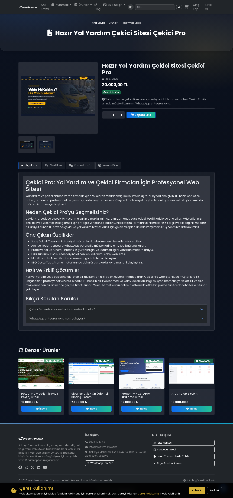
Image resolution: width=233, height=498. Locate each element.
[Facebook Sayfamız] (20, 467)
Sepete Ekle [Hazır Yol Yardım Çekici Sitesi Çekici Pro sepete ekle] (141, 115)
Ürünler (82, 5)
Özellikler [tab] (53, 165)
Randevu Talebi (165, 449)
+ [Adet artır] (121, 115)
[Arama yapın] (155, 7)
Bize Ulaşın (113, 5)
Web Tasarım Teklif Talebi (171, 456)
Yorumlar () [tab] (80, 165)
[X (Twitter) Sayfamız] (32, 467)
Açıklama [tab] (29, 165)
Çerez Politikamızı (149, 493)
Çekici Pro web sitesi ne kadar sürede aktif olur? (62, 309)
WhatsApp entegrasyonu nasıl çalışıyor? (57, 318)
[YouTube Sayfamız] (45, 467)
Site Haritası (163, 442)
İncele (41, 408)
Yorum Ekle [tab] (108, 165)
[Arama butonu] (179, 7)
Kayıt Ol (208, 7)
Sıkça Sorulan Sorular (168, 463)
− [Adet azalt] (105, 115)
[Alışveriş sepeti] (186, 7)
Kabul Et (197, 490)
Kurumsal (60, 5)
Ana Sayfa (45, 7)
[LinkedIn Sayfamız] (38, 467)
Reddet (214, 490)
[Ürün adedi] (113, 114)
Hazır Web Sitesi (131, 23)
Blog (98, 7)
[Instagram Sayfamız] (26, 467)
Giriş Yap (196, 7)
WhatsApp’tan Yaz (100, 463)
